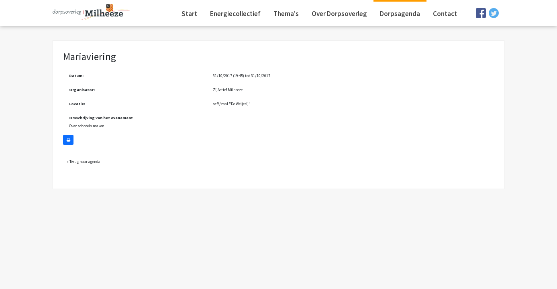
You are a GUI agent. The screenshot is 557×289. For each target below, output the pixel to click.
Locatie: (77, 103)
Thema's (286, 13)
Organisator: (82, 89)
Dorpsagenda (400, 13)
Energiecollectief (235, 13)
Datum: (76, 75)
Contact (445, 13)
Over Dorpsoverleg (339, 13)
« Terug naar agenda (83, 161)
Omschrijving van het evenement (101, 117)
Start (189, 13)
